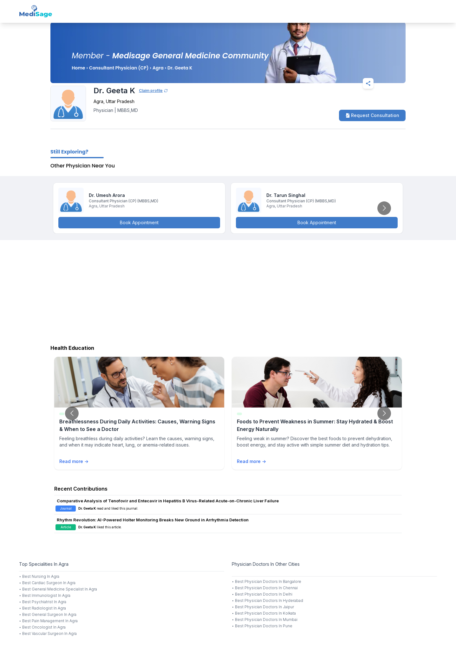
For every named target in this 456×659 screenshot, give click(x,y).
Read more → (73, 461)
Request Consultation (372, 115)
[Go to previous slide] (72, 413)
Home (78, 68)
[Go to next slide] (384, 208)
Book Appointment (139, 222)
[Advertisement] (228, 290)
